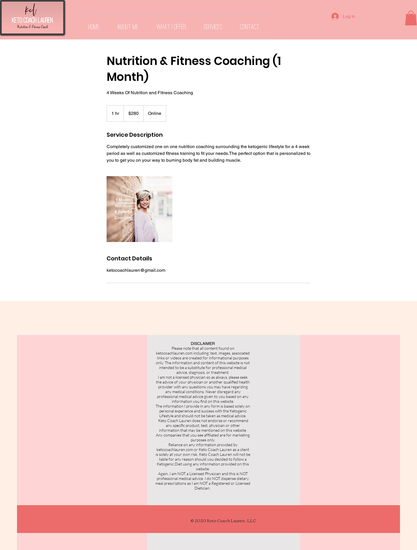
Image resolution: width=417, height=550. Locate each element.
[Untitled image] (139, 209)
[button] (411, 18)
